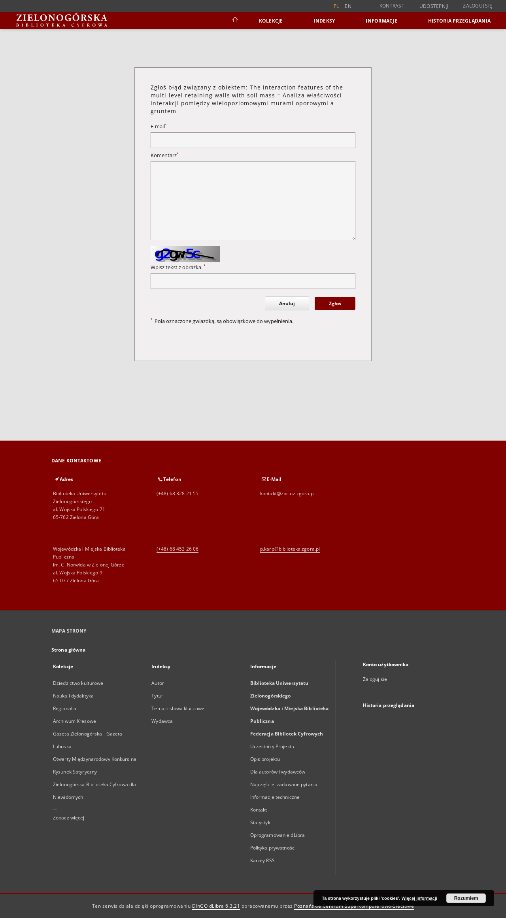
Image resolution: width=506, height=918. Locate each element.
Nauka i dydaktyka (73, 695)
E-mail (159, 126)
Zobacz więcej (69, 817)
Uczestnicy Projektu (272, 746)
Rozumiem (466, 898)
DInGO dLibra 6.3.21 (216, 906)
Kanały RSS (262, 860)
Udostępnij (433, 6)
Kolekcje (271, 20)
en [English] (348, 6)
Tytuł (156, 695)
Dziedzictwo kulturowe (78, 683)
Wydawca (162, 721)
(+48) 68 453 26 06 (177, 548)
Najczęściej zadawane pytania (283, 784)
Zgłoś (335, 303)
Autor (157, 683)
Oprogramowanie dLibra (277, 835)
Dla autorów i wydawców (278, 771)
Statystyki (261, 822)
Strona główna (68, 649)
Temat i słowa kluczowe (177, 708)
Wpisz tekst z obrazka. (178, 267)
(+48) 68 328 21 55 (177, 493)
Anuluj (287, 303)
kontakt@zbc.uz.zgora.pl (287, 493)
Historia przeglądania (459, 20)
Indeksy (324, 20)
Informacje (381, 20)
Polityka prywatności (273, 847)
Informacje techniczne (275, 797)
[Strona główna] (235, 20)
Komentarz (165, 155)
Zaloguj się (477, 5)
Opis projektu (265, 759)
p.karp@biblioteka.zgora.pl (290, 548)
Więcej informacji (419, 898)
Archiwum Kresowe (74, 721)
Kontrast (392, 5)
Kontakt (258, 809)
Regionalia (64, 708)
